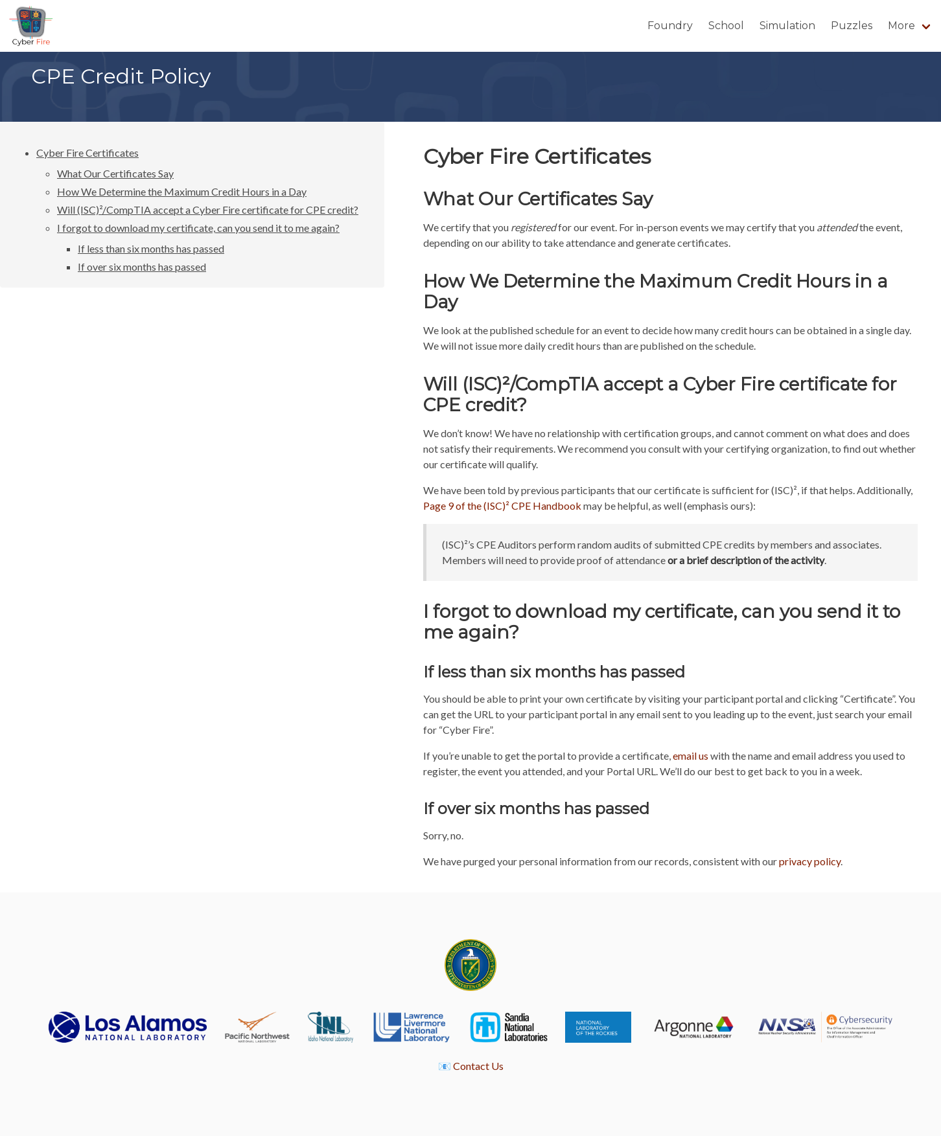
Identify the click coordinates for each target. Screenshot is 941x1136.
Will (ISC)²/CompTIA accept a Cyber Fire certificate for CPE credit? (207, 209)
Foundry (670, 25)
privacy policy (810, 861)
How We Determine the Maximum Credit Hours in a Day (182, 191)
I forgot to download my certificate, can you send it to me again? (198, 228)
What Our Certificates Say (115, 173)
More (901, 25)
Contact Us (478, 1066)
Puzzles (851, 25)
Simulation (787, 25)
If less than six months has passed (151, 248)
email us (690, 755)
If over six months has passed (142, 266)
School (726, 25)
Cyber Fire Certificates (87, 152)
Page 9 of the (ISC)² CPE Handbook (502, 505)
